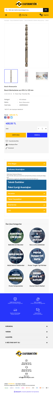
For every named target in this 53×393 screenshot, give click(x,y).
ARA (46, 10)
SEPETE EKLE (15, 135)
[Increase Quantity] (46, 128)
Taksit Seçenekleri (15, 199)
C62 (9, 211)
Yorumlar (11, 193)
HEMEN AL (37, 135)
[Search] (26, 10)
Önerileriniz (12, 205)
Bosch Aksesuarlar (10, 86)
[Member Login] (23, 15)
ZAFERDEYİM (11, 384)
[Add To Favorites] (26, 141)
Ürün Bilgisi (12, 164)
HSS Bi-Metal (22, 99)
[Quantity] (42, 128)
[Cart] (44, 15)
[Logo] (26, 4)
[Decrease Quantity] (38, 128)
